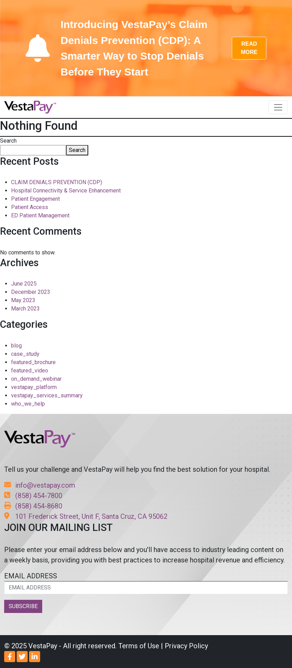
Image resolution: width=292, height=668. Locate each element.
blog (16, 345)
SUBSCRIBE (23, 606)
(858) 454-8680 (33, 506)
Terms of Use (138, 646)
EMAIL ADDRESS (146, 583)
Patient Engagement (35, 199)
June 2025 (24, 283)
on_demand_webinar (36, 379)
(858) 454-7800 (33, 495)
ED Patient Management (40, 215)
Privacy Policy (186, 646)
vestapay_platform (34, 387)
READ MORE (249, 48)
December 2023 (30, 292)
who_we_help (28, 403)
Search (8, 140)
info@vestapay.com (39, 485)
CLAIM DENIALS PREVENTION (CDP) (56, 182)
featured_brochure (33, 362)
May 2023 (23, 300)
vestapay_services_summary (47, 395)
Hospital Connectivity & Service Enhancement (66, 190)
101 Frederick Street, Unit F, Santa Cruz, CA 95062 (85, 516)
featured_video (29, 370)
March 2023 (25, 308)
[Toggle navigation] (278, 107)
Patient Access (29, 207)
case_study (25, 354)
